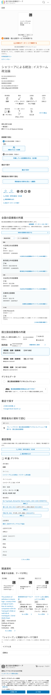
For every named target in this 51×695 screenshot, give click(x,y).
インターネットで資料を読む (9, 673)
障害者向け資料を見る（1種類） (25, 181)
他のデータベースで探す (11, 203)
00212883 (38, 507)
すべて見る (43, 113)
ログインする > (5, 59)
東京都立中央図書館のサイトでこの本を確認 (34, 271)
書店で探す (25, 170)
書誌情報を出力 (8, 199)
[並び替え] (9, 238)
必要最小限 (13, 692)
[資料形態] (23, 238)
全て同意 (38, 692)
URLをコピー (11, 191)
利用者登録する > (6, 56)
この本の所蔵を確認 (41, 322)
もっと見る (10, 631)
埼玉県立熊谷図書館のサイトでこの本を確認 (34, 256)
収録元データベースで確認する (25, 43)
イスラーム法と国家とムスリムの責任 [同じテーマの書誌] (41, 598)
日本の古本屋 (9, 406)
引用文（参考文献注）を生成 (12, 196)
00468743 (42, 501)
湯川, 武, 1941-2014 (9, 507)
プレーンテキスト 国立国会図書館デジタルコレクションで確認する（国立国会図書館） (27, 428)
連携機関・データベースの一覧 (39, 224)
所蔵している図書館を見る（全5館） (25, 158)
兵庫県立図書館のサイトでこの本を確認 (35, 304)
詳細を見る (5, 687)
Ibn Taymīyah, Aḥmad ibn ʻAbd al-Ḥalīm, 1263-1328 (20, 501)
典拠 (25, 504)
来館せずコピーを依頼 (14, 148)
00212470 (30, 513)
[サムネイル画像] (9, 587)
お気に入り (5, 191)
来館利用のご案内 (37, 345)
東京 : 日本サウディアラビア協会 (13, 524)
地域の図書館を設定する (33, 232)
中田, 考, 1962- (7, 513)
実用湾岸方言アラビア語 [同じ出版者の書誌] (25, 598)
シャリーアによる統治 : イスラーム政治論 (16, 475)
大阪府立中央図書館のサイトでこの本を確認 (34, 289)
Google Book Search (12, 409)
